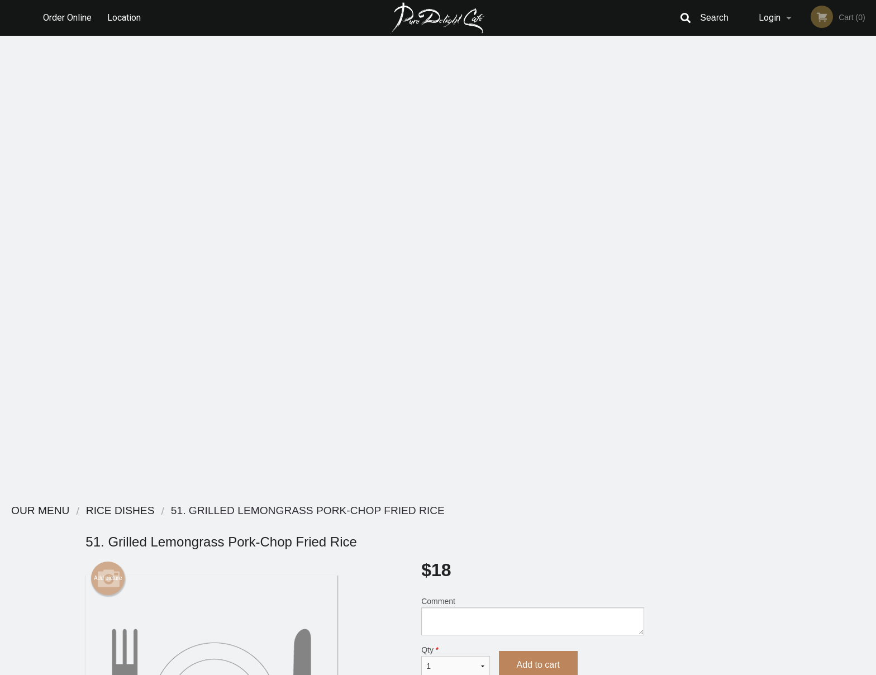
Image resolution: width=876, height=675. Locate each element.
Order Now (803, 60)
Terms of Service (457, 667)
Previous (738, 239)
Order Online (67, 17)
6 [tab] (844, 318)
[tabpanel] (803, 232)
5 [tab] (828, 318)
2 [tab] (777, 318)
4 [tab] (811, 318)
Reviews (506, 525)
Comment (532, 158)
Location (124, 17)
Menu (409, 525)
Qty (455, 202)
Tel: (620, 553)
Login (769, 17)
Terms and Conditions (527, 539)
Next (867, 239)
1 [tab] (760, 318)
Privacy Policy (515, 553)
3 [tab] (794, 318)
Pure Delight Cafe (213, 511)
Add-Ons (528, 427)
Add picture (108, 120)
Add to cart (538, 206)
